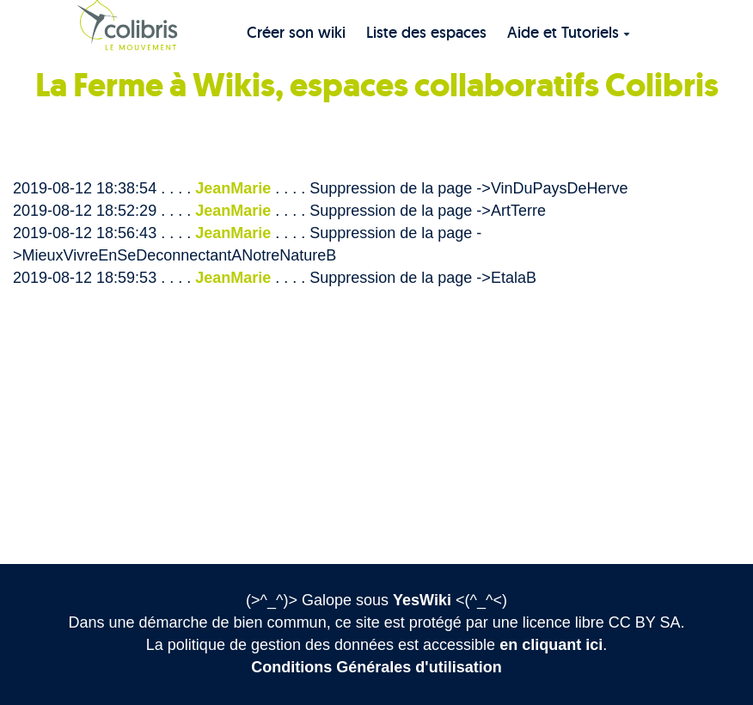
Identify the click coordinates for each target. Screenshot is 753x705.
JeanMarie (233, 188)
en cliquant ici (551, 644)
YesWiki (422, 600)
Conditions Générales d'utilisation (376, 667)
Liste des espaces (426, 32)
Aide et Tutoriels (568, 32)
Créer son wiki (296, 32)
